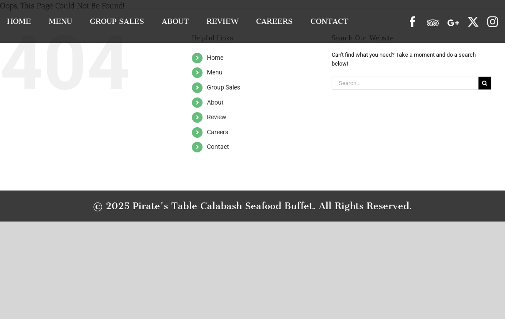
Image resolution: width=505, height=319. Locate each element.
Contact (218, 146)
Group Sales (223, 87)
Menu (214, 72)
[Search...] (405, 83)
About (215, 102)
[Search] (484, 83)
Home (215, 57)
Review (216, 117)
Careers (217, 132)
